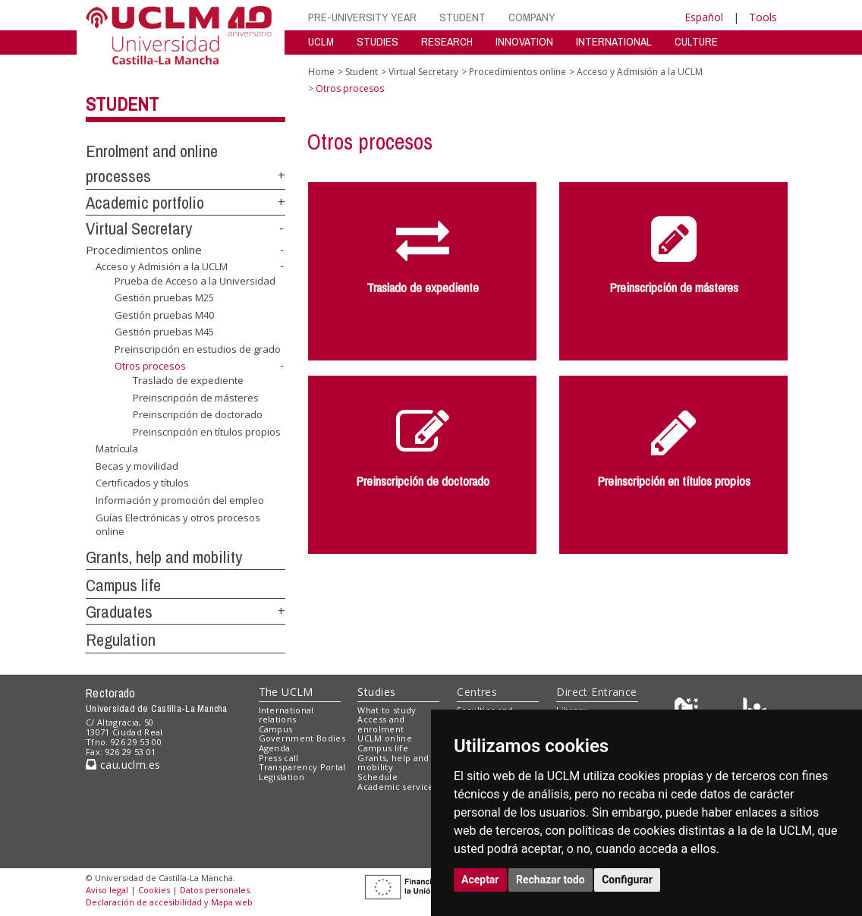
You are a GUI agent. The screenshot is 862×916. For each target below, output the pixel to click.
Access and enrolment (380, 724)
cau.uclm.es (123, 764)
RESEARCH (447, 41)
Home (321, 71)
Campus (276, 729)
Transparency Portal (302, 767)
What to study (386, 710)
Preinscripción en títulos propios (207, 432)
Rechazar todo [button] (550, 880)
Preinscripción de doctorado (198, 414)
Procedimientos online (144, 249)
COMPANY (531, 17)
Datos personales (215, 890)
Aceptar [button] (480, 880)
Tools (763, 17)
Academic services (397, 786)
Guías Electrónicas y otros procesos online (178, 524)
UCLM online (384, 738)
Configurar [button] (627, 880)
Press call (279, 757)
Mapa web (232, 902)
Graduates (119, 611)
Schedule (377, 776)
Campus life (123, 585)
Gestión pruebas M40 (164, 315)
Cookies (154, 890)
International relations (286, 715)
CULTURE (696, 41)
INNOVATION (524, 41)
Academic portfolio (145, 202)
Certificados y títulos (142, 482)
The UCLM (286, 692)
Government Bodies (302, 738)
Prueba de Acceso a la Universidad (195, 281)
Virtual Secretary (139, 228)
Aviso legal (107, 890)
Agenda (275, 748)
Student (122, 104)
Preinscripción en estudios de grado (198, 349)
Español (703, 17)
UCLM (321, 41)
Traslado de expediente (188, 380)
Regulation (121, 639)
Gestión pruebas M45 (164, 331)
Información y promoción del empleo (180, 500)
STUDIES (377, 41)
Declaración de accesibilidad (144, 902)
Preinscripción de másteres (196, 397)
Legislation (282, 776)
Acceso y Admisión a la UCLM (162, 266)
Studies (376, 692)
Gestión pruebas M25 (164, 297)
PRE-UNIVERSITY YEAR (362, 17)
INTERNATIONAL (614, 41)
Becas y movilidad (137, 466)
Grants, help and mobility (164, 557)
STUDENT (462, 17)
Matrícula (117, 448)
